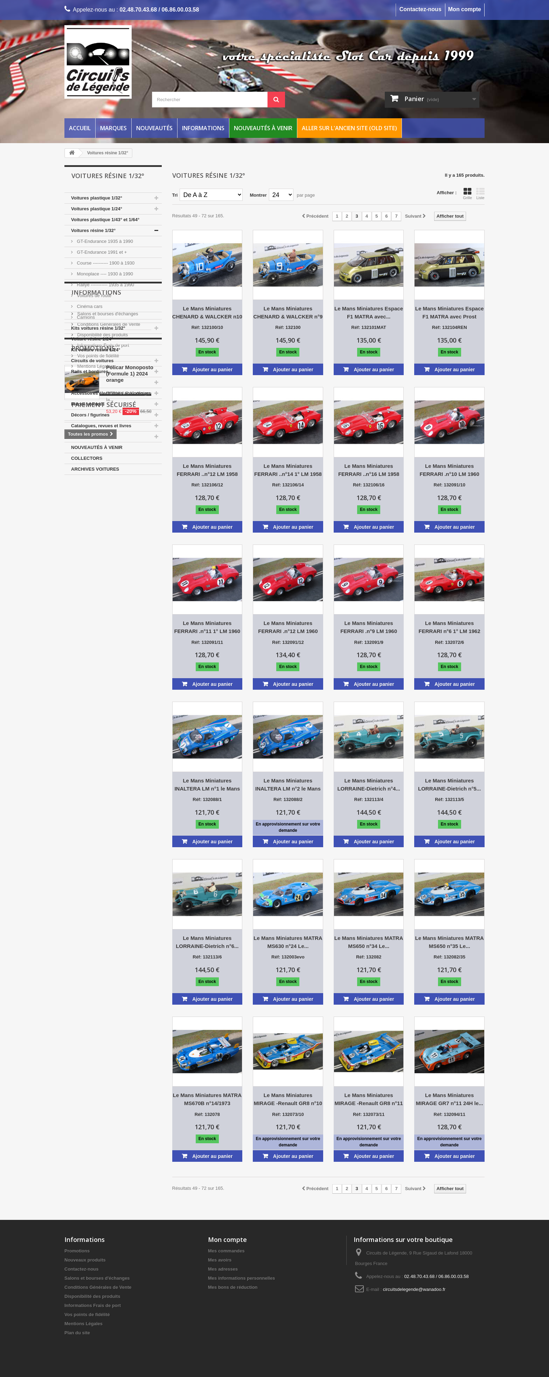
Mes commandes (226, 1250)
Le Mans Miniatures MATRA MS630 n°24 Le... (287, 942)
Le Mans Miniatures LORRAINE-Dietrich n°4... (368, 785)
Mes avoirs (219, 1260)
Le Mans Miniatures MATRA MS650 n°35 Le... (449, 942)
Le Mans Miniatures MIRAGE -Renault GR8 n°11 (368, 1099)
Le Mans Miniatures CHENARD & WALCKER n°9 (288, 312)
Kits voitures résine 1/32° (98, 328)
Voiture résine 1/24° (92, 339)
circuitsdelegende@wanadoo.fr (414, 1289)
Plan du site (77, 1332)
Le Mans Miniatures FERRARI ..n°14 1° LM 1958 (288, 470)
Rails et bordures (89, 371)
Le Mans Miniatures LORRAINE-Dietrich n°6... (207, 942)
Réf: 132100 (287, 327)
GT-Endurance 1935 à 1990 (104, 241)
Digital (78, 382)
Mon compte (464, 9)
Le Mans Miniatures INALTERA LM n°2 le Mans (288, 785)
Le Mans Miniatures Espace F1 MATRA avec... (368, 312)
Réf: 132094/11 (449, 1114)
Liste (480, 193)
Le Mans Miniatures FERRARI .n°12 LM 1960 (288, 627)
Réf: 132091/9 (368, 642)
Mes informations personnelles (241, 1278)
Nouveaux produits (85, 1260)
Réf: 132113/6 (207, 957)
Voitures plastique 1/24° (96, 208)
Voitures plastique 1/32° (96, 198)
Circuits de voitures (92, 360)
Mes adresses (223, 1269)
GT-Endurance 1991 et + (101, 252)
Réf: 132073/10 (288, 1114)
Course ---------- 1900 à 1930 (105, 263)
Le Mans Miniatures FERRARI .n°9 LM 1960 (368, 627)
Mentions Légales (94, 567)
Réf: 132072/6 (449, 642)
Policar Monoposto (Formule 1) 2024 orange (129, 619)
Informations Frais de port (102, 546)
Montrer (258, 195)
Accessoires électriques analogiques (111, 393)
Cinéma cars (89, 306)
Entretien (81, 436)
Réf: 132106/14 (288, 484)
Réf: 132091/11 (207, 642)
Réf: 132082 (368, 957)
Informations (203, 128)
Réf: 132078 (207, 1114)
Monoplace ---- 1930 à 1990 (104, 273)
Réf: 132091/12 (288, 642)
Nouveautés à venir (263, 128)
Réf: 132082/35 (449, 957)
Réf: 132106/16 (368, 484)
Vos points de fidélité (97, 556)
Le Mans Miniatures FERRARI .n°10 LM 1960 (449, 470)
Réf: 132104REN (449, 327)
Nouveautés (154, 128)
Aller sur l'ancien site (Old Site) (349, 128)
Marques (113, 128)
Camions (85, 317)
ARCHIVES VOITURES (95, 469)
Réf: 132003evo (288, 957)
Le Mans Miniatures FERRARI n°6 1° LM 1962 (449, 627)
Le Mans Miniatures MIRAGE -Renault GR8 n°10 (288, 1099)
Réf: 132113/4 (368, 799)
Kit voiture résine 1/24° (95, 349)
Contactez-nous (420, 9)
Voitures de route (93, 295)
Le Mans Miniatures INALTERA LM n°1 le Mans (207, 785)
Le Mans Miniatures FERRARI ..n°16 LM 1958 (368, 470)
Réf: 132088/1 (207, 799)
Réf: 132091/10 (449, 484)
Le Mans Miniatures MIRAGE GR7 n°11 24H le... (449, 1099)
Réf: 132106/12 (207, 484)
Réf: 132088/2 (288, 799)
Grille (467, 193)
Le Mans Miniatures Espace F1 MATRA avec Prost (449, 312)
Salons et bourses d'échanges (107, 514)
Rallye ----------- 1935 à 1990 (105, 284)
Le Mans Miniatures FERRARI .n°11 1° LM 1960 (207, 627)
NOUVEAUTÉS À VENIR (97, 447)
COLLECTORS (86, 458)
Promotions (93, 593)
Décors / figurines (90, 414)
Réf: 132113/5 (449, 799)
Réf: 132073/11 (368, 1114)
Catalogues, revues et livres (101, 425)
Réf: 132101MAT (368, 327)
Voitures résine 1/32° (93, 230)
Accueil (80, 128)
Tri (175, 195)
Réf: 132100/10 (207, 327)
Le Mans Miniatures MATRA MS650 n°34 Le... (368, 942)
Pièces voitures (87, 404)
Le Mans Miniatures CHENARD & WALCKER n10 (207, 312)
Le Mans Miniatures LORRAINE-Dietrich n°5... (449, 785)
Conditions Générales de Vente (108, 525)
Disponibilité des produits (102, 535)
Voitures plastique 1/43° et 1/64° (105, 219)
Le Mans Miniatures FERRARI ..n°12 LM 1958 (207, 470)
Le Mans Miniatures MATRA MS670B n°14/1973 (207, 1099)
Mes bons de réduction (233, 1287)
